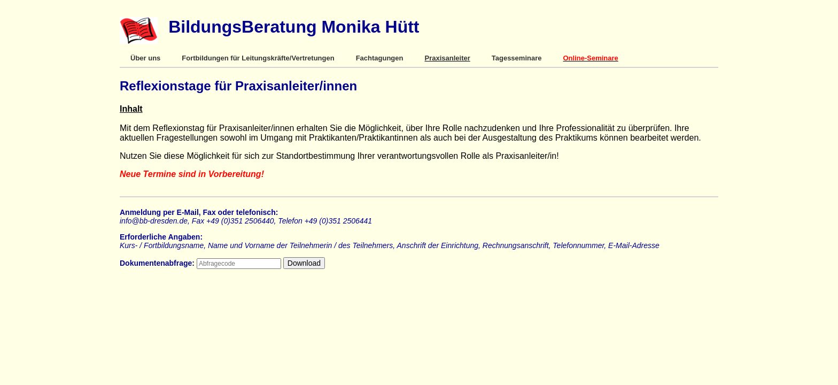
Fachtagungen (380, 58)
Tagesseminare (517, 58)
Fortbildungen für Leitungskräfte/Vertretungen (258, 58)
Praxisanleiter (447, 58)
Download (304, 263)
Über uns (145, 58)
